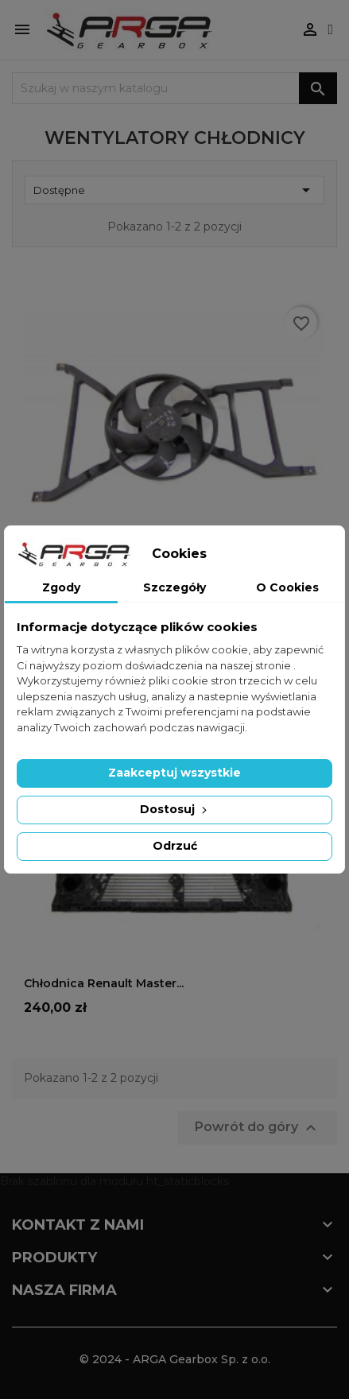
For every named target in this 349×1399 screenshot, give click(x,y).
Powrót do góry (257, 1127)
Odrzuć (175, 846)
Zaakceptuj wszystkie (174, 772)
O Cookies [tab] (287, 587)
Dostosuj (175, 809)
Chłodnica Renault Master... (104, 983)
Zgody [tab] (61, 587)
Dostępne (174, 190)
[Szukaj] (174, 88)
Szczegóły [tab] (174, 587)
